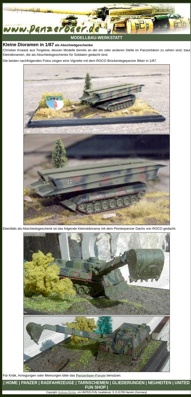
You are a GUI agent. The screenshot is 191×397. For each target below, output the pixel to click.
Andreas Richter (67, 392)
